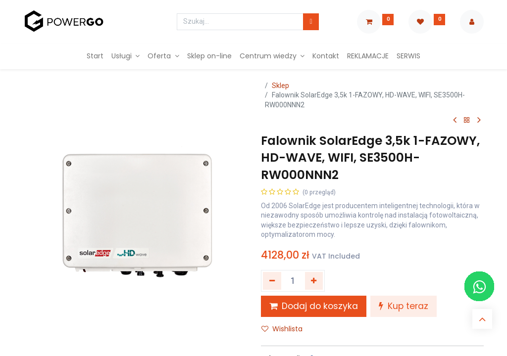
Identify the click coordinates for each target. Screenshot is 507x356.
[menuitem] (95, 56)
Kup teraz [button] (403, 306)
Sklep (280, 85)
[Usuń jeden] (272, 281)
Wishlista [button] (282, 329)
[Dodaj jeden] (314, 281)
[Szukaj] (310, 21)
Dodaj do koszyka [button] (313, 306)
